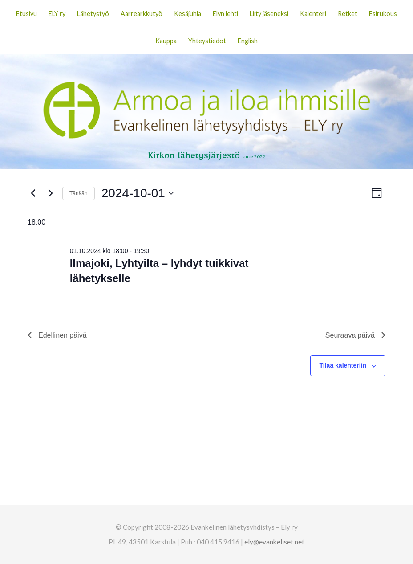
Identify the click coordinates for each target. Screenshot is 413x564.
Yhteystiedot (207, 41)
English (248, 41)
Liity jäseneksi (269, 13)
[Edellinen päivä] (33, 193)
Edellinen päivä (57, 335)
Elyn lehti (225, 13)
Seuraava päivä (355, 335)
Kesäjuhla (187, 13)
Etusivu (26, 13)
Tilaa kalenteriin (343, 365)
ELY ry (57, 13)
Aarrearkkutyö (141, 13)
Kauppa (166, 41)
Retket (347, 13)
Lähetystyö (93, 13)
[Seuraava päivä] (50, 193)
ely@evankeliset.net (274, 542)
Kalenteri (313, 13)
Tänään (78, 193)
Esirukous (383, 13)
